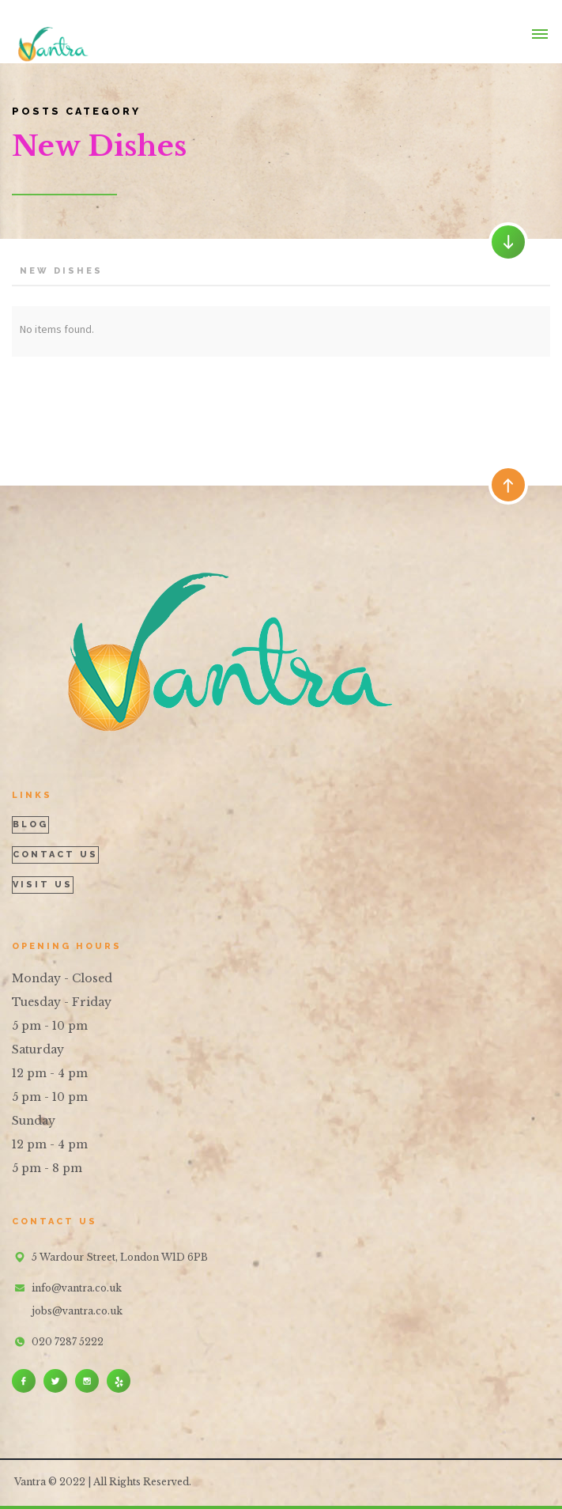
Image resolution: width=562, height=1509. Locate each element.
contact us (55, 854)
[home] (50, 31)
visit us (43, 884)
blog (30, 824)
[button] (540, 31)
